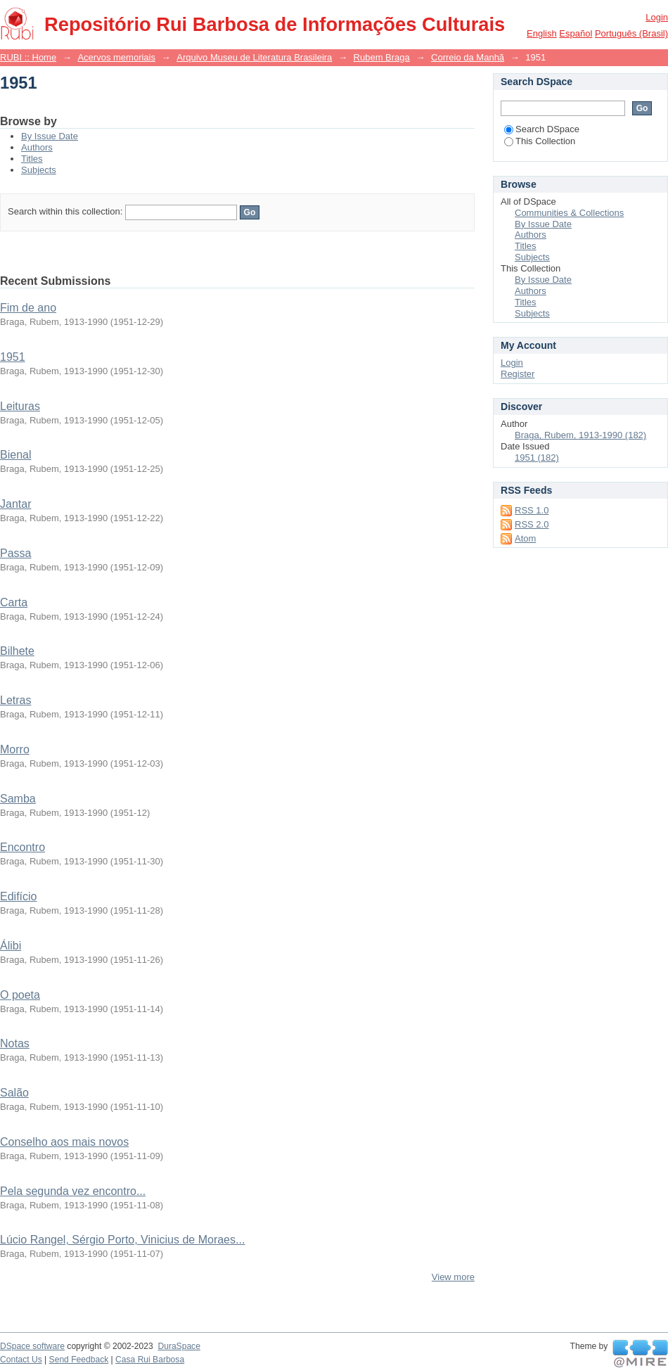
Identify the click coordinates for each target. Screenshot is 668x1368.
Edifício (18, 896)
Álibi (10, 946)
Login (656, 17)
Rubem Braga (382, 57)
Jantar (15, 504)
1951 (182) (537, 457)
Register (517, 374)
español (575, 33)
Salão (14, 1093)
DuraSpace (179, 1346)
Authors (37, 147)
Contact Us (21, 1359)
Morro (15, 749)
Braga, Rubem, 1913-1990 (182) (580, 435)
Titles (32, 158)
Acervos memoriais (116, 57)
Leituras (20, 406)
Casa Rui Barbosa (149, 1359)
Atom (525, 538)
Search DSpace (541, 129)
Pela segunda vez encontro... (73, 1191)
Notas (15, 1043)
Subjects (38, 170)
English (542, 33)
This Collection (539, 141)
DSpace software (32, 1346)
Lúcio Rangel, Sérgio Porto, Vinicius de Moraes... (122, 1240)
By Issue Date (49, 136)
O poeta (20, 995)
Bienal (15, 455)
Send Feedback (79, 1359)
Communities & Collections (569, 212)
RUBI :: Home (28, 57)
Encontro (22, 847)
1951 (12, 357)
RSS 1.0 (531, 510)
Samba (18, 799)
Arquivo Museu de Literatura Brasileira (254, 57)
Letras (15, 700)
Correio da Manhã (467, 57)
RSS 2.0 (531, 524)
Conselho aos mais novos (64, 1142)
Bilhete (17, 651)
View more (453, 1277)
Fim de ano (28, 308)
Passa (15, 553)
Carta (13, 602)
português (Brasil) (631, 33)
